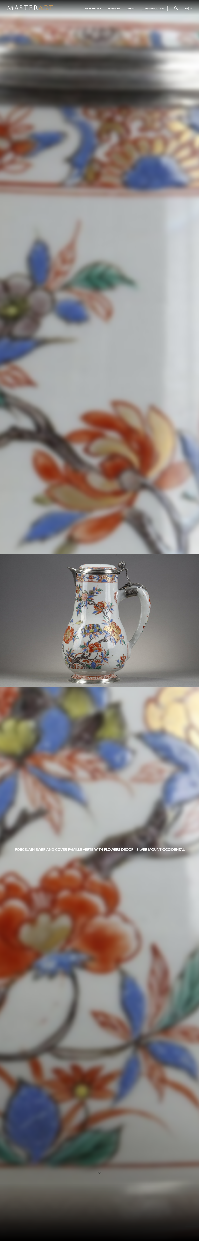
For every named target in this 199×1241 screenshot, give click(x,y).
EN (186, 8)
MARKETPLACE (93, 8)
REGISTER (150, 8)
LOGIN (161, 8)
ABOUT (131, 8)
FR (190, 8)
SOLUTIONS (114, 8)
